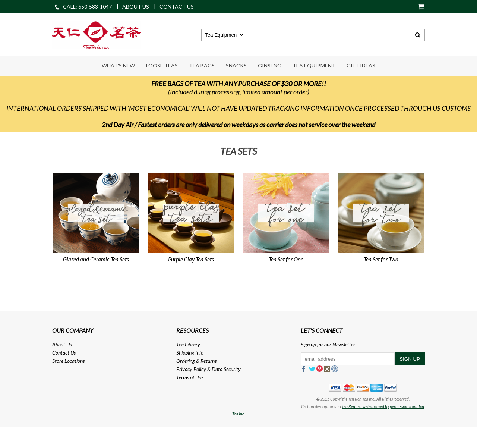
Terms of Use (189, 377)
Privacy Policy (191, 369)
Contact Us (64, 352)
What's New (118, 65)
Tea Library (188, 344)
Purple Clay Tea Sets (191, 259)
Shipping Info (189, 352)
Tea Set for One (286, 259)
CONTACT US (176, 6)
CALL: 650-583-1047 (83, 6)
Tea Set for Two (381, 259)
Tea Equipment (314, 65)
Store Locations (68, 361)
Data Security (226, 369)
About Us (62, 344)
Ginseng (269, 65)
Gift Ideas (361, 65)
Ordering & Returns (196, 361)
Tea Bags (202, 65)
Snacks (236, 65)
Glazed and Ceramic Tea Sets (96, 259)
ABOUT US (135, 6)
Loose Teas (162, 65)
